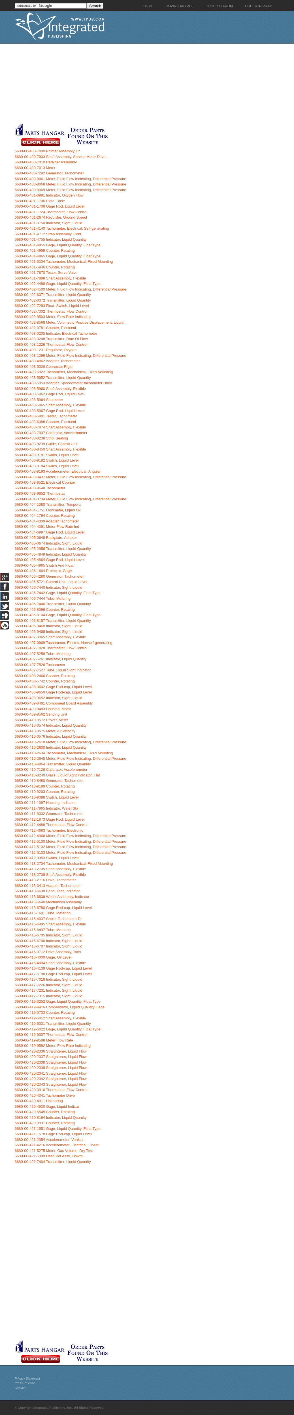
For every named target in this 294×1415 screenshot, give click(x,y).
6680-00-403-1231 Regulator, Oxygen (45, 350)
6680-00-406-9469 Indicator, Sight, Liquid (48, 631)
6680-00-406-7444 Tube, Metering (43, 598)
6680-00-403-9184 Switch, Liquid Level (47, 466)
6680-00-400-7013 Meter (35, 168)
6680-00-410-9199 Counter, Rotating (45, 786)
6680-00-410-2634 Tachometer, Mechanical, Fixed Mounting (64, 753)
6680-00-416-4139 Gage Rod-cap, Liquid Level (53, 968)
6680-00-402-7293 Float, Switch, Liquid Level (52, 306)
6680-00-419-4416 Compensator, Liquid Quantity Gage (60, 1007)
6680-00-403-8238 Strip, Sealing (41, 438)
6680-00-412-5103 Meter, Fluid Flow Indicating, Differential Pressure (70, 852)
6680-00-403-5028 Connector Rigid (44, 366)
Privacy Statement (27, 1378)
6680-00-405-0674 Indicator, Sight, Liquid (48, 543)
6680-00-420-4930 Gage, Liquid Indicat (47, 1106)
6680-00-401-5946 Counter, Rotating (45, 267)
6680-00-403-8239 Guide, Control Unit (46, 444)
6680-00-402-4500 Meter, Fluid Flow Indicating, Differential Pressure (70, 289)
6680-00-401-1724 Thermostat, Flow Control (51, 212)
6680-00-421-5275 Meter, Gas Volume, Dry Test (54, 1151)
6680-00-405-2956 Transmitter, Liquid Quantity (53, 549)
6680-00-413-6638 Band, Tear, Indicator (47, 891)
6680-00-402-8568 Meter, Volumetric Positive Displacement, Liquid (69, 322)
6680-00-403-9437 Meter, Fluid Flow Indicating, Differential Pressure (70, 477)
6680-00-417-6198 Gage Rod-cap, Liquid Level (53, 974)
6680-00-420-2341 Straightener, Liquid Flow (51, 1073)
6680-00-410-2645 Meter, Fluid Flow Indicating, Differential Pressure (70, 758)
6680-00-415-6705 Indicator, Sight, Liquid (48, 935)
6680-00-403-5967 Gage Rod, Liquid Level (49, 411)
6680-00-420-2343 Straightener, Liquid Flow (51, 1084)
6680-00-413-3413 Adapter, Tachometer (47, 885)
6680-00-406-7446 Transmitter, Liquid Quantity (53, 604)
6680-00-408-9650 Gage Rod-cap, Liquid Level (53, 692)
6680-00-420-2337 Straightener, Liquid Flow (51, 1057)
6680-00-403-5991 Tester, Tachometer (46, 416)
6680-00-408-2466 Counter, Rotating (45, 676)
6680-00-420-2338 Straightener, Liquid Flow (51, 1062)
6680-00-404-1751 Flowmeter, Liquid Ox (48, 510)
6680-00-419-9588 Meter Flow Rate (44, 1040)
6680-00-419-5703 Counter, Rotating (45, 1012)
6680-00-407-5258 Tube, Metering (43, 654)
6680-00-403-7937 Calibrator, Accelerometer (51, 433)
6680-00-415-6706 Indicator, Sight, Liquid (48, 941)
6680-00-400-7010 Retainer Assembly (46, 162)
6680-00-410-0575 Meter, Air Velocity (45, 731)
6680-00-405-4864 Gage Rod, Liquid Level (49, 560)
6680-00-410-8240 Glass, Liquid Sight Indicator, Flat (57, 775)
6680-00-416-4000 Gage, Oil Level (43, 957)
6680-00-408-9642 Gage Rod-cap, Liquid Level (53, 687)
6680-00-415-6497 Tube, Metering (43, 930)
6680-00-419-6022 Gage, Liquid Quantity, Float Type (58, 1029)
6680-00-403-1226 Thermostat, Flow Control (51, 344)
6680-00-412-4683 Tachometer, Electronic (49, 830)
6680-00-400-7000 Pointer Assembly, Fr (47, 151)
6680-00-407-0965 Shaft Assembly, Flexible (50, 637)
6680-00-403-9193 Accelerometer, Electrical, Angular (58, 471)
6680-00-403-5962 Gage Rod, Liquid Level (49, 394)
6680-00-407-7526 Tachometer (40, 665)
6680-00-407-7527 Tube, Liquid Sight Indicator (53, 670)
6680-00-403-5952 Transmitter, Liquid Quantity (53, 377)
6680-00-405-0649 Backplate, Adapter (46, 537)
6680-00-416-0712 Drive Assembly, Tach (48, 952)
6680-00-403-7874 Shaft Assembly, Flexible (50, 427)
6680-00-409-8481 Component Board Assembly (54, 703)
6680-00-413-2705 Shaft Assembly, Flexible (50, 869)
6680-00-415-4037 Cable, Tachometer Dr (48, 919)
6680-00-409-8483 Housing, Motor (43, 709)
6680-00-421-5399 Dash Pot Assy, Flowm (49, 1156)
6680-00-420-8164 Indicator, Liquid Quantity (51, 1117)
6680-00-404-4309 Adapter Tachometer (47, 521)
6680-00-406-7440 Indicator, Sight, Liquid (48, 587)
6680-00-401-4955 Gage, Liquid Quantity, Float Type (58, 245)
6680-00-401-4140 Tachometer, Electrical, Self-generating (62, 228)
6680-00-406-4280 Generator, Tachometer (49, 576)
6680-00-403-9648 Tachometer (40, 488)
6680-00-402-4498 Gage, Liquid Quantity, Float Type (58, 283)
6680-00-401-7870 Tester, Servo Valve (46, 272)
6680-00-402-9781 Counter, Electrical (45, 328)
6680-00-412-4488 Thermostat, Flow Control (51, 825)
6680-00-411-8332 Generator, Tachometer (49, 814)
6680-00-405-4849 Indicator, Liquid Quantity (51, 554)
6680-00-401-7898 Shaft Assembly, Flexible (50, 278)
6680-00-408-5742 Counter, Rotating (45, 681)
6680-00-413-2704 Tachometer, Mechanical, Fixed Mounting (64, 863)
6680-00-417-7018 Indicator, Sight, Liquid (48, 979)
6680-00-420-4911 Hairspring (39, 1101)
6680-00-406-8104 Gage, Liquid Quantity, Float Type (58, 615)
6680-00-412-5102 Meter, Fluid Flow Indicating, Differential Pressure (70, 847)
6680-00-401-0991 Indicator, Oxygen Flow (49, 195)
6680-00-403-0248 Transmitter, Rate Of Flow (51, 339)
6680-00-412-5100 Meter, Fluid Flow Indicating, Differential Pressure (70, 841)
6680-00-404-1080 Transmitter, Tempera (47, 504)
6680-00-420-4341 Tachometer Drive (45, 1095)
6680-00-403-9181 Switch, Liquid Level (47, 455)
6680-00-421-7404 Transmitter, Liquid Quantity (53, 1162)
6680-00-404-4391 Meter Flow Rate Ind (47, 526)
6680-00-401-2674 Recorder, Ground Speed (51, 217)
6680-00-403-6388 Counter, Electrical (45, 422)
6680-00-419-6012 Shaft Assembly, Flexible (50, 1018)
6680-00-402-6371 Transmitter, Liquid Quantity (53, 295)
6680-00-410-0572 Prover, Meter (41, 720)
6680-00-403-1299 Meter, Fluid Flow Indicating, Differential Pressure (70, 355)
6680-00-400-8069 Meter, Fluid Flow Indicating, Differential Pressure (70, 190)
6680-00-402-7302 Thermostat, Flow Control (51, 311)
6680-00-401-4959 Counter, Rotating (45, 250)
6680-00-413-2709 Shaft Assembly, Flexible (50, 874)
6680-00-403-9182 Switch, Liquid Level (47, 460)
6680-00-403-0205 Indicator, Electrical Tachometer (56, 333)
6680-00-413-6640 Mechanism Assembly (48, 902)
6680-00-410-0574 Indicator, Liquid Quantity (51, 725)
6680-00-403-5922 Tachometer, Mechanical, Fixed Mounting (64, 372)
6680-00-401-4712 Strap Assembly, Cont (48, 234)
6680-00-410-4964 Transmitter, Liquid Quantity (53, 764)
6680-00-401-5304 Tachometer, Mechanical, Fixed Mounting (64, 261)
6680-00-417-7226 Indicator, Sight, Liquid (48, 985)
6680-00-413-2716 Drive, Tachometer (45, 880)
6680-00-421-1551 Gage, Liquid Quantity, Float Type (58, 1128)
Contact (20, 1388)
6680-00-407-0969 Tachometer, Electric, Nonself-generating (63, 643)
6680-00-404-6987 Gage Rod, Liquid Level (49, 532)
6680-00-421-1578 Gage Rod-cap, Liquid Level (53, 1134)
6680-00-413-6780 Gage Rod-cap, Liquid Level (53, 908)
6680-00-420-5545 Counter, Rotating (45, 1112)
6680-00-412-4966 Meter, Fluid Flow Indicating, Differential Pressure (70, 836)
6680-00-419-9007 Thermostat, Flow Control (51, 1034)
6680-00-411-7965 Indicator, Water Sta (46, 808)
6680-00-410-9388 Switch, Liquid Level (47, 797)
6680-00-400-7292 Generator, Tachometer (49, 173)
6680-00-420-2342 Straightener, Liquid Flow (51, 1079)
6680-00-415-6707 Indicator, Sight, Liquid (48, 946)
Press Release (25, 1383)
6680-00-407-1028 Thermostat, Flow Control (51, 648)
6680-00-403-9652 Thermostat (40, 493)
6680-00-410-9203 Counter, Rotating (45, 791)
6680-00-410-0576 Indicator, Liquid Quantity (51, 736)
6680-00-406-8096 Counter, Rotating (45, 609)
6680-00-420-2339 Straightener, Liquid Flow (51, 1068)
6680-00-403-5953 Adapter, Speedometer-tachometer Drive (63, 383)
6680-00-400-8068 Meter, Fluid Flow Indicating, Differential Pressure (70, 184)
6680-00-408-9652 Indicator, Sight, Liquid (48, 698)
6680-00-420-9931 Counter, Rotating (45, 1123)
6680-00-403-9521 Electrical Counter (45, 482)
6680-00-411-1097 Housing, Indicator (45, 803)
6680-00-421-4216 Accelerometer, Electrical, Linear (57, 1145)
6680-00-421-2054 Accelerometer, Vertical (49, 1139)
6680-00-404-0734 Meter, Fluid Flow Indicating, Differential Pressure (70, 499)
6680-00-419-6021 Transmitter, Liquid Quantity (53, 1023)
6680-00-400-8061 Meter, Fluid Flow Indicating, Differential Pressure (70, 179)
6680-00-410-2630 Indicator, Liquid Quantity (51, 747)
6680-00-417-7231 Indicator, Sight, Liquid (48, 990)
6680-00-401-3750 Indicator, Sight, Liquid (48, 223)
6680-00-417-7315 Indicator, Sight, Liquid (48, 996)
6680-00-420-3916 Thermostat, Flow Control (51, 1090)
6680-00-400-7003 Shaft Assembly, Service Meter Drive (60, 157)
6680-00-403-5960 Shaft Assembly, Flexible (50, 389)
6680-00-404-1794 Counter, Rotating (45, 515)
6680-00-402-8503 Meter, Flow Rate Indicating (53, 317)
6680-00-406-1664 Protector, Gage (43, 571)
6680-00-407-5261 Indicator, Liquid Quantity (51, 659)
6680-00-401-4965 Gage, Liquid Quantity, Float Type (58, 256)
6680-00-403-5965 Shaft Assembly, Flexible (50, 405)
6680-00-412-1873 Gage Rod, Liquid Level (49, 819)
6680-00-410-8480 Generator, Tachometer (49, 780)
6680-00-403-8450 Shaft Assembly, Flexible (50, 449)
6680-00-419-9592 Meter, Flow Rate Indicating (53, 1045)
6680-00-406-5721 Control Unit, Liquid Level (51, 582)
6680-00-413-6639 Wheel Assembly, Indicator (52, 897)
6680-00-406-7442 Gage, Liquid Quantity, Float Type (58, 593)
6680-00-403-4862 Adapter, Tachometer (47, 361)
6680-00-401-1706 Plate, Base (40, 201)
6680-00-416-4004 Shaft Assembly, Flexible (50, 963)
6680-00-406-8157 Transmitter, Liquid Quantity (53, 620)
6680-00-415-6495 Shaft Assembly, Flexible (50, 924)
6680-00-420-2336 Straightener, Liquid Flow (51, 1051)
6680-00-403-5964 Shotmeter (39, 400)
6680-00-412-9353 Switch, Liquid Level (47, 858)
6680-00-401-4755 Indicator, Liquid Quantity (51, 239)
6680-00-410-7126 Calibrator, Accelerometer (51, 769)
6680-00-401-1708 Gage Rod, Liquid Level (49, 206)
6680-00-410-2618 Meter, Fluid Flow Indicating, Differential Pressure (70, 742)
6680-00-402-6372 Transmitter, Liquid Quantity (53, 300)
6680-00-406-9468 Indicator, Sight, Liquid (48, 626)
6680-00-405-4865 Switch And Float (44, 565)
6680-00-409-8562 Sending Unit (41, 714)
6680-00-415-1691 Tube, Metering (43, 913)
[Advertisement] (135, 83)
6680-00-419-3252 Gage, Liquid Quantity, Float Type (58, 1001)
